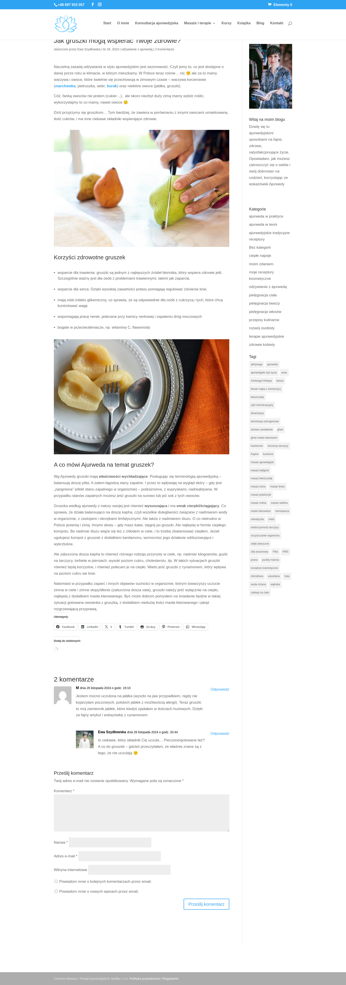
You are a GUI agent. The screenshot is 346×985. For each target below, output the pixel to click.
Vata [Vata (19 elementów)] (287, 576)
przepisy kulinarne (264, 320)
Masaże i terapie (197, 23)
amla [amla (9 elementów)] (284, 372)
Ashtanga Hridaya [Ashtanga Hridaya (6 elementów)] (261, 380)
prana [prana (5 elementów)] (254, 559)
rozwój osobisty (262, 328)
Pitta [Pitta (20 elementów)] (275, 551)
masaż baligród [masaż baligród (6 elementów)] (260, 470)
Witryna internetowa (70, 870)
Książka (244, 23)
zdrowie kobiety (262, 345)
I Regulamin (170, 978)
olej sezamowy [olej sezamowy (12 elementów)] (259, 551)
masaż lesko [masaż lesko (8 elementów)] (277, 486)
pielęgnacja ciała (263, 295)
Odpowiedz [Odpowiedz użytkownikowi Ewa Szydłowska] (220, 733)
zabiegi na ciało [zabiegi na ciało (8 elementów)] (260, 592)
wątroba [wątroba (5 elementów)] (275, 584)
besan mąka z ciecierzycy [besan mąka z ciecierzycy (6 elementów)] (266, 388)
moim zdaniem (261, 264)
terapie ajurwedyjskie (266, 336)
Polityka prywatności (145, 978)
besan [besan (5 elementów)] (280, 380)
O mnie (123, 23)
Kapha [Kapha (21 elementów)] (255, 454)
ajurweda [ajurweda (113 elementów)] (272, 364)
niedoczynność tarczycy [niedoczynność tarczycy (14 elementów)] (265, 527)
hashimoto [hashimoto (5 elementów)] (257, 445)
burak (112, 86)
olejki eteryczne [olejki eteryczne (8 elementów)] (260, 543)
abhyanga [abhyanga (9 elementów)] (257, 364)
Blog (260, 23)
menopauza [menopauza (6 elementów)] (282, 511)
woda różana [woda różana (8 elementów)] (258, 584)
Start (107, 23)
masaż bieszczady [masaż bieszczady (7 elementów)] (262, 478)
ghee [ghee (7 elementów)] (280, 429)
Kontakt (276, 23)
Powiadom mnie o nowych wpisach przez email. (99, 891)
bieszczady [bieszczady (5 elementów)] (257, 397)
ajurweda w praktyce (266, 216)
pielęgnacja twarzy (264, 303)
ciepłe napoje (260, 256)
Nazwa (61, 842)
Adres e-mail (65, 856)
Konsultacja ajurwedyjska (156, 23)
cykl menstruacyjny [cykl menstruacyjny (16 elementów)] (262, 405)
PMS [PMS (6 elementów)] (285, 551)
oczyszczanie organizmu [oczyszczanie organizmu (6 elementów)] (265, 535)
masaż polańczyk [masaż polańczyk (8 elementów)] (261, 494)
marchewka (65, 86)
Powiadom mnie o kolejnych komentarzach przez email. (105, 881)
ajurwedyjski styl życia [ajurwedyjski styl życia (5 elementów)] (264, 372)
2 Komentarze (164, 49)
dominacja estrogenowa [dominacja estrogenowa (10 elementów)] (265, 421)
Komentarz (64, 791)
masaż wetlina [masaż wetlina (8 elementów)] (279, 502)
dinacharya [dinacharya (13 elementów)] (257, 413)
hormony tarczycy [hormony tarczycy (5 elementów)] (278, 445)
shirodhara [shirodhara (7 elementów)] (257, 576)
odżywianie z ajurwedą (136, 49)
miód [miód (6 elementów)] (271, 519)
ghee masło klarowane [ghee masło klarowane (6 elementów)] (264, 437)
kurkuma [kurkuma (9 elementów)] (268, 454)
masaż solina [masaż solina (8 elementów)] (258, 502)
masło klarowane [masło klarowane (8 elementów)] (261, 511)
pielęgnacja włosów (265, 312)
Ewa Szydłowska (89, 49)
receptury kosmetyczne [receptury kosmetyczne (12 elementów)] (264, 568)
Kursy (226, 23)
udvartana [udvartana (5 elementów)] (274, 576)
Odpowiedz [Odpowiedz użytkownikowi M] (220, 689)
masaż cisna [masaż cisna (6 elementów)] (258, 486)
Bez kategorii (260, 247)
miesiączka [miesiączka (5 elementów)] (257, 519)
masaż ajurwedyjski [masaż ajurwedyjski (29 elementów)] (262, 462)
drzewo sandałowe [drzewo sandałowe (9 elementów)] (262, 429)
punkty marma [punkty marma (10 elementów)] (270, 559)
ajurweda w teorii (263, 224)
